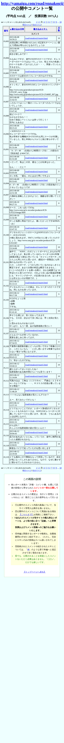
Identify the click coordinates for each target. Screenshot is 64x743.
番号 (6, 31)
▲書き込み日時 (17, 29)
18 (60, 22)
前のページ (27, 25)
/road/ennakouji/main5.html (36, 294)
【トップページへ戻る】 (34, 572)
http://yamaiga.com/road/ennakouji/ (32, 3)
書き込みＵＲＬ (40, 29)
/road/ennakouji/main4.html (36, 38)
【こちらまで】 (26, 514)
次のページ (37, 25)
